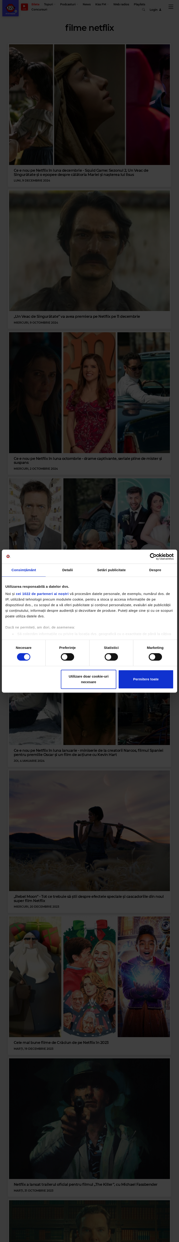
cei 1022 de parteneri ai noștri (42, 594)
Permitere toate (145, 679)
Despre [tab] (155, 570)
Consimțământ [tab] (23, 570)
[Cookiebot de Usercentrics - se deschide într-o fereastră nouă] (153, 556)
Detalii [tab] (67, 570)
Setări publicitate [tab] (111, 570)
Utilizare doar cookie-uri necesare (89, 679)
